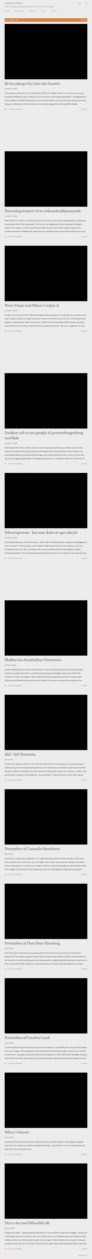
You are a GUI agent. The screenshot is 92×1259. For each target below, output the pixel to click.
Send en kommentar (15, 109)
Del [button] (6, 109)
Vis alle (83, 20)
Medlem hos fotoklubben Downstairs (33, 659)
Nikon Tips (32, 11)
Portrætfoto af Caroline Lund (27, 1037)
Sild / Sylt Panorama (20, 754)
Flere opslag (83, 1255)
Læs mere (84, 109)
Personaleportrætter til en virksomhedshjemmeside (43, 210)
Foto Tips (43, 11)
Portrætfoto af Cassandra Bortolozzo (32, 848)
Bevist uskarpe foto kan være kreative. (33, 83)
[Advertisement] (46, 131)
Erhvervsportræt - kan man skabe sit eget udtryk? (41, 532)
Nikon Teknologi (19, 11)
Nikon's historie (17, 1131)
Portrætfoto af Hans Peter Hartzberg (32, 943)
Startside (7, 11)
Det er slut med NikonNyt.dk (27, 1222)
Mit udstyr (54, 11)
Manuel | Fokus (13, 3)
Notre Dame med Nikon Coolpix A (32, 305)
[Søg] (79, 3)
